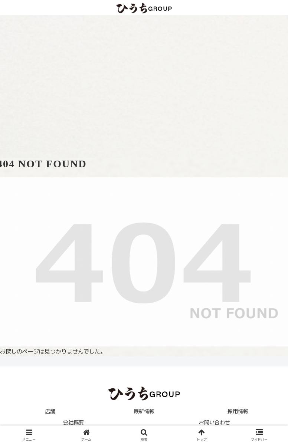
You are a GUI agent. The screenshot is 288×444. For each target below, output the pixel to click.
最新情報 (144, 411)
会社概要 (73, 422)
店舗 (50, 411)
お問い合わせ (214, 422)
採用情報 (238, 411)
